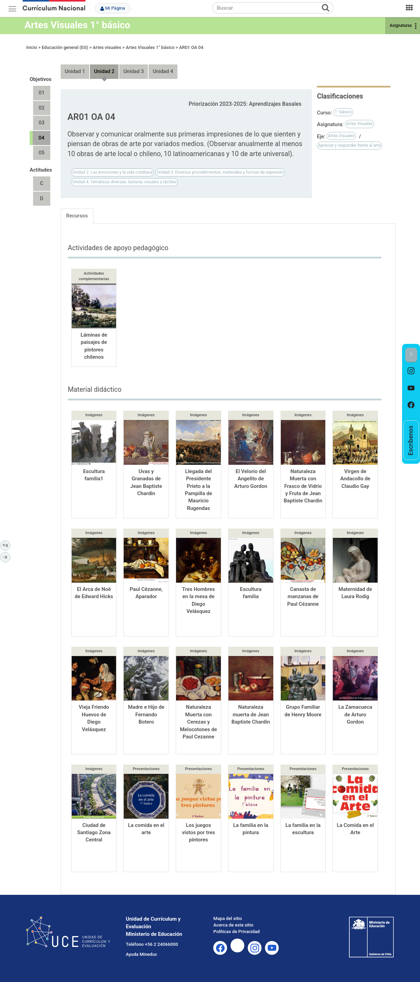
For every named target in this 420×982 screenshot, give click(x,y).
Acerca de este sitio (233, 925)
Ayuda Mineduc (141, 954)
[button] (411, 355)
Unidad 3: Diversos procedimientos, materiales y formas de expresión (220, 172)
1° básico (343, 112)
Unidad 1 (75, 71)
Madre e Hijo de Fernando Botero (146, 714)
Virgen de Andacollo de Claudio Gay (355, 478)
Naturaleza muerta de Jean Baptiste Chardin (251, 714)
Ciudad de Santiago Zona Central (94, 832)
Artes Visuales (359, 123)
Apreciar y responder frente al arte (349, 145)
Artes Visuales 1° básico (77, 25)
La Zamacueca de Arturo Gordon (355, 714)
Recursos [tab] (77, 216)
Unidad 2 (104, 71)
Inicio (31, 47)
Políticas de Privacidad (236, 931)
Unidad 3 (133, 71)
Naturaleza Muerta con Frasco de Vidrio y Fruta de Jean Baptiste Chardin (303, 486)
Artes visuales (107, 47)
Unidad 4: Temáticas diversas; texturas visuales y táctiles (124, 182)
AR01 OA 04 (191, 47)
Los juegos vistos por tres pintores (198, 832)
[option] (411, 371)
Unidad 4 (163, 71)
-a (6, 556)
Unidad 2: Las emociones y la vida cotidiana (112, 172)
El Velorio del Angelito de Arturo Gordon (250, 478)
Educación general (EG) (65, 47)
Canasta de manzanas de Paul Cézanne (303, 596)
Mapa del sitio (227, 918)
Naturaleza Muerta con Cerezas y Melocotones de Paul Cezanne (198, 722)
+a (6, 544)
